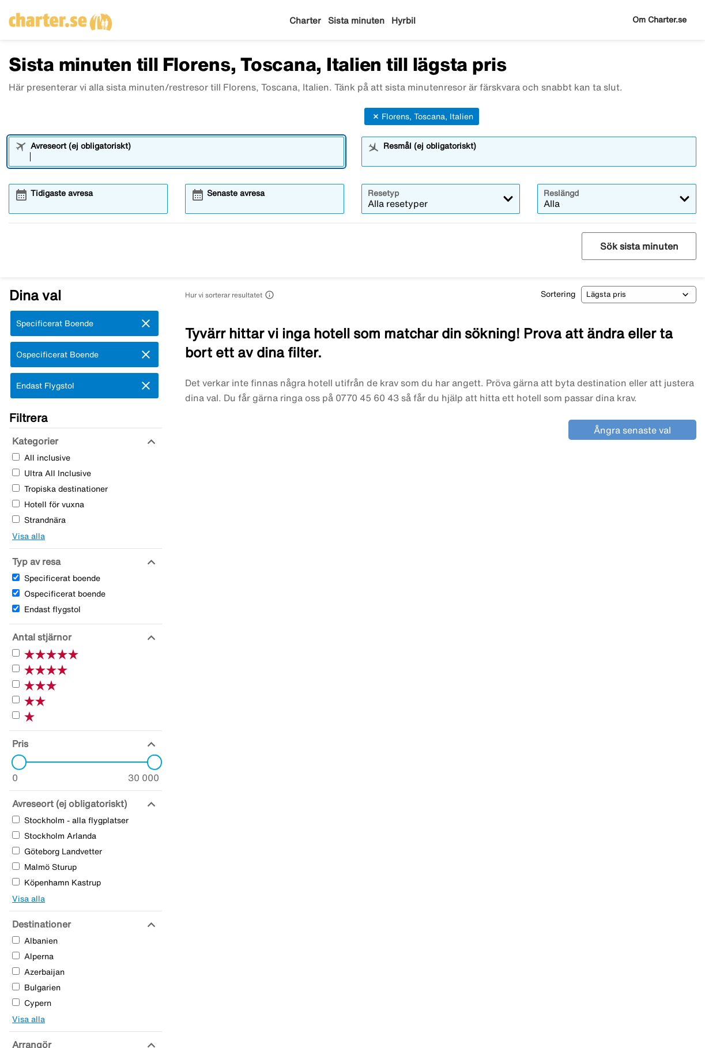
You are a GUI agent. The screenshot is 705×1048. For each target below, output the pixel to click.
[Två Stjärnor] (16, 699)
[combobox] (184, 157)
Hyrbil (403, 20)
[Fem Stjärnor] (16, 653)
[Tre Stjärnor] (16, 684)
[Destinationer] (40, 924)
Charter (305, 20)
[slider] (16, 762)
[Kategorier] (33, 441)
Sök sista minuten (639, 246)
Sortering (558, 294)
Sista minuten (356, 20)
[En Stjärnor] (16, 715)
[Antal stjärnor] (40, 637)
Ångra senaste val (632, 430)
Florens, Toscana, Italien (421, 116)
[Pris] (18, 743)
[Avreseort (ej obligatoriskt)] (68, 803)
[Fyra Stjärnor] (16, 668)
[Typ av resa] (35, 561)
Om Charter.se (659, 20)
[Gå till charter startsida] (60, 17)
